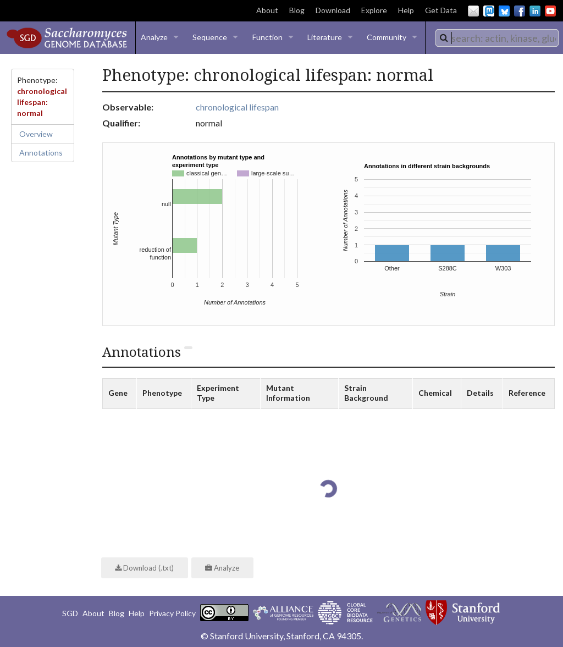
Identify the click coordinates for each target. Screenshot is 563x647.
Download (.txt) (144, 567)
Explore (374, 10)
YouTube (550, 10)
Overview (36, 134)
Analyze (154, 37)
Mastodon (488, 10)
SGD (70, 613)
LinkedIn (534, 10)
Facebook (519, 10)
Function (267, 37)
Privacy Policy (172, 613)
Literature (324, 37)
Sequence (209, 37)
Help (406, 10)
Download (333, 10)
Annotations (41, 152)
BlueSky (504, 10)
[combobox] (497, 38)
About (267, 10)
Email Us (473, 10)
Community (386, 37)
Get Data (441, 10)
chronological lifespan (237, 107)
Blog (297, 10)
